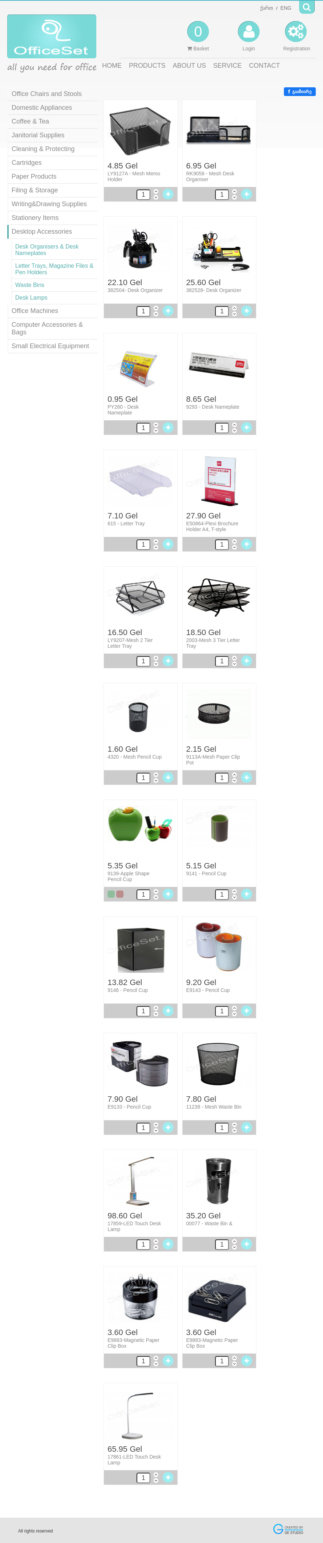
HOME (112, 65)
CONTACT (264, 65)
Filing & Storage (35, 190)
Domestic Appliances (42, 107)
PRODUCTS (147, 65)
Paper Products (34, 176)
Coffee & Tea (30, 121)
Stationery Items (35, 217)
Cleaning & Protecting (43, 149)
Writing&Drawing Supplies (49, 204)
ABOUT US (189, 65)
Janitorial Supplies (38, 135)
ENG (285, 8)
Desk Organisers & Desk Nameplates (47, 249)
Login (249, 36)
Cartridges (27, 162)
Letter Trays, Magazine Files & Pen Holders (54, 269)
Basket (198, 36)
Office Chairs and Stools (47, 93)
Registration (296, 36)
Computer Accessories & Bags (47, 328)
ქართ (266, 8)
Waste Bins (29, 285)
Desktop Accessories (42, 231)
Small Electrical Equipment (50, 346)
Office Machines (35, 310)
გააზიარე (299, 91)
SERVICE (227, 65)
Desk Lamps (31, 298)
